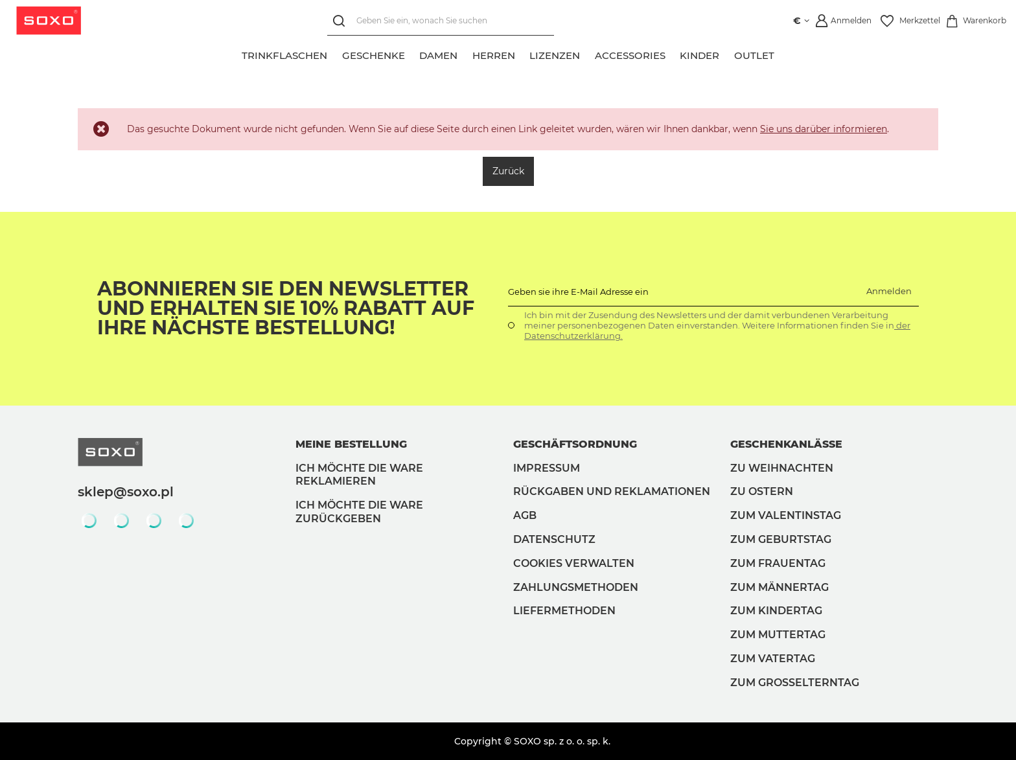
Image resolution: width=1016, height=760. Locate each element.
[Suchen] (341, 21)
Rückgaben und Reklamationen (611, 491)
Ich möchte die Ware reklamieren (359, 475)
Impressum (546, 468)
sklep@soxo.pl (126, 492)
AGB (525, 515)
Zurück (508, 171)
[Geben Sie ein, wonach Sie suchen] (440, 21)
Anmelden (889, 291)
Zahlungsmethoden (575, 587)
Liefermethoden (564, 611)
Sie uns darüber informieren (823, 129)
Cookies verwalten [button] (573, 563)
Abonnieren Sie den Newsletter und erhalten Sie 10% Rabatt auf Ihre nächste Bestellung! (285, 308)
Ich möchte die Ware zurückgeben (359, 512)
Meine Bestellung (351, 444)
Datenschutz (554, 539)
